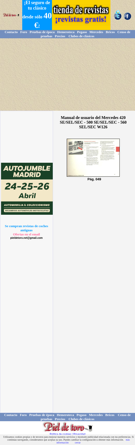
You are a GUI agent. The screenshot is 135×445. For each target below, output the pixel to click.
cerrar (77, 442)
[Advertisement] (67, 74)
